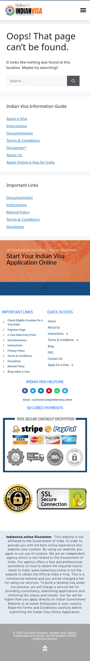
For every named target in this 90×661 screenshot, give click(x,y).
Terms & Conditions (23, 140)
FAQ (50, 352)
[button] (83, 10)
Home (52, 321)
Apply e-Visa (16, 118)
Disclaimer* (16, 147)
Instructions (16, 125)
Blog (51, 346)
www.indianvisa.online (49, 570)
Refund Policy (17, 212)
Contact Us (55, 358)
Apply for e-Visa (61, 365)
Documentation (19, 133)
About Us (14, 155)
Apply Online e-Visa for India (30, 162)
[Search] (73, 81)
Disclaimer (15, 226)
